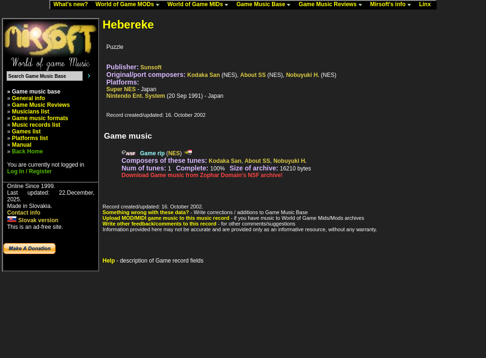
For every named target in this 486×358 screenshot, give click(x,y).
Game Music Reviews (332, 5)
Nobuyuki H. (302, 75)
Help (109, 260)
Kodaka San (203, 75)
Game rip (152, 153)
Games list (26, 131)
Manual (21, 144)
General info (28, 98)
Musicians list (30, 111)
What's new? (73, 5)
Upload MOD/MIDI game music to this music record (166, 218)
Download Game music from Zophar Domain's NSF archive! (202, 175)
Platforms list (30, 138)
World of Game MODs (129, 5)
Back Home (27, 151)
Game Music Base (266, 5)
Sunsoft (151, 67)
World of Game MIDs (200, 5)
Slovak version (32, 220)
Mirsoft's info (393, 5)
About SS (253, 75)
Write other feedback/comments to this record (159, 223)
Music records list (36, 125)
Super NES (121, 89)
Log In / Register (29, 171)
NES (174, 153)
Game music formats (40, 118)
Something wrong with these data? (146, 212)
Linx (427, 5)
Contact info (23, 212)
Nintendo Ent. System (135, 96)
